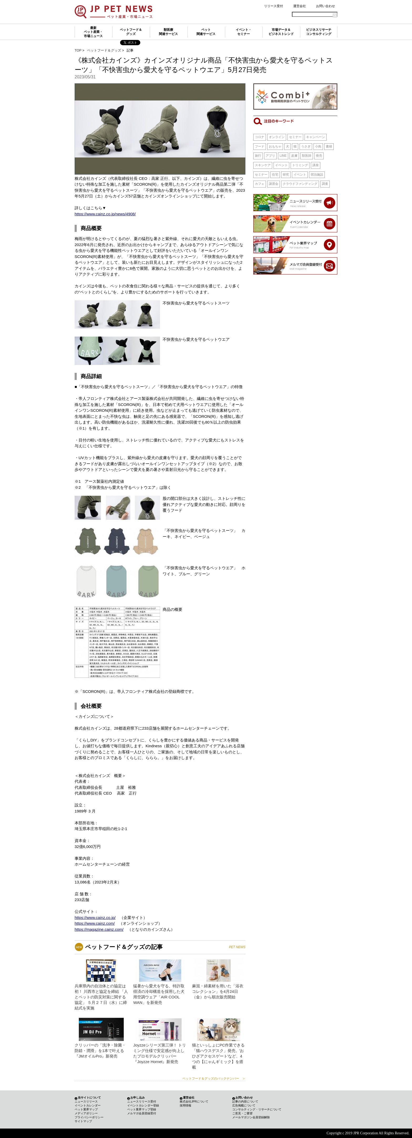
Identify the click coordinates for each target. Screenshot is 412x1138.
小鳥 (318, 146)
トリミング (300, 165)
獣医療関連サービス (168, 32)
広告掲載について (243, 1105)
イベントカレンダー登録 (143, 1105)
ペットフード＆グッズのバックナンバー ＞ (213, 1078)
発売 (319, 156)
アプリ (270, 156)
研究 (286, 174)
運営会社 (299, 6)
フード (259, 146)
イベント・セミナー (243, 32)
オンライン (277, 137)
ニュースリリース (86, 1101)
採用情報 (185, 1105)
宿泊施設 (317, 174)
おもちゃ (275, 146)
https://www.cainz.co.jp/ (95, 917)
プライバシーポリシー (89, 1117)
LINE (283, 156)
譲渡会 (273, 184)
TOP (78, 50)
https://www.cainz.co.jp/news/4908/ (105, 214)
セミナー (295, 137)
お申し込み (137, 1097)
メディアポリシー (86, 1113)
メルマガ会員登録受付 (141, 1113)
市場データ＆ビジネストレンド (281, 32)
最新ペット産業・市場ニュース (93, 32)
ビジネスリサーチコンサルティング (318, 32)
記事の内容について (245, 1101)
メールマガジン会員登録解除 (251, 1117)
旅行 (258, 156)
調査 (325, 184)
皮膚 (294, 156)
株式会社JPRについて (194, 1101)
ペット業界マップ (86, 1109)
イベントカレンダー (88, 1105)
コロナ (259, 137)
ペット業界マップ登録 (141, 1109)
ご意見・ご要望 (242, 1113)
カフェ (259, 184)
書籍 (329, 146)
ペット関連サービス (206, 32)
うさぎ (306, 146)
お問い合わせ (325, 6)
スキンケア (263, 165)
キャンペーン (315, 137)
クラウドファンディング (300, 184)
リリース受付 (273, 6)
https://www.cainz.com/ (95, 923)
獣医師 (306, 156)
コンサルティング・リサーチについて (256, 1109)
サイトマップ (83, 1121)
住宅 (275, 174)
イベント (281, 165)
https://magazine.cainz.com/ (99, 929)
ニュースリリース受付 (141, 1101)
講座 (315, 165)
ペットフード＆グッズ (131, 32)
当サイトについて (89, 1097)
